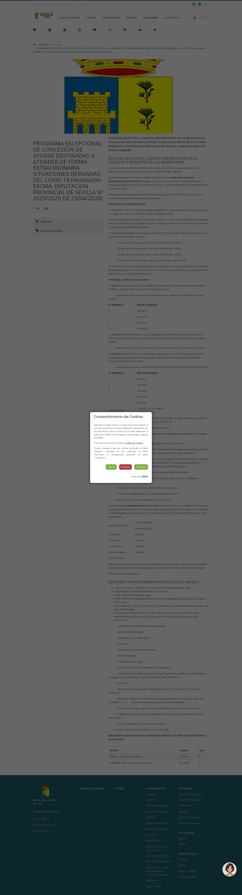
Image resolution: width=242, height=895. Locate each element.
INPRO (145, 476)
